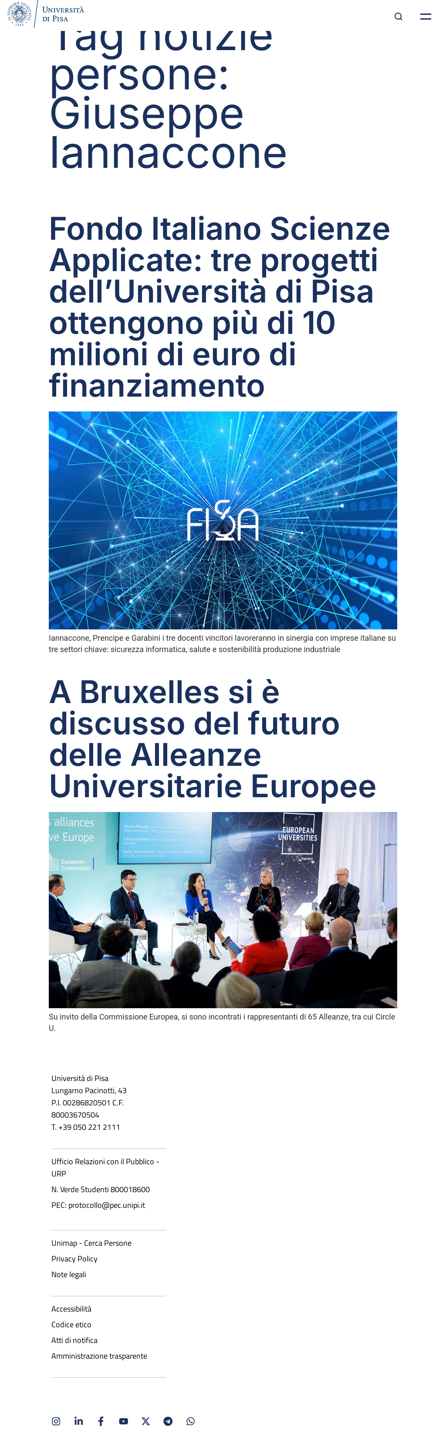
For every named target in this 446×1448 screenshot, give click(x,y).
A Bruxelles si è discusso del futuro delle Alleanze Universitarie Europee (213, 739)
